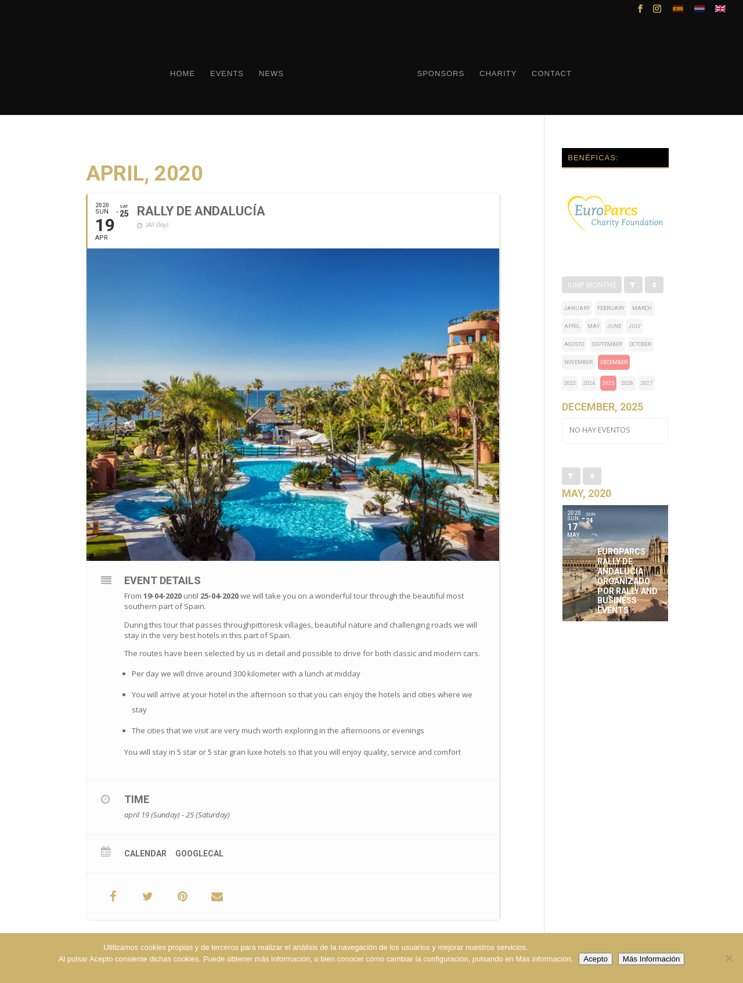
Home (182, 74)
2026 (627, 383)
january (577, 308)
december (613, 362)
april (572, 326)
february (611, 308)
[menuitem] (678, 12)
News (271, 74)
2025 (608, 383)
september (606, 344)
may (593, 326)
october (640, 344)
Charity (498, 74)
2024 (589, 383)
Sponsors (440, 74)
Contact (552, 74)
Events (227, 74)
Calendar (145, 853)
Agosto (574, 344)
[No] (728, 958)
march (642, 308)
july (635, 326)
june (614, 326)
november (578, 362)
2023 (570, 383)
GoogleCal (199, 853)
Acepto (595, 959)
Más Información (651, 959)
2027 (646, 383)
